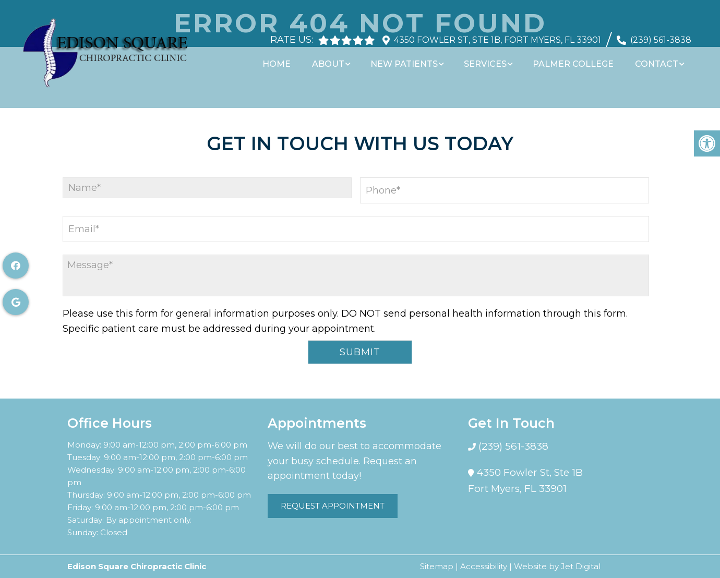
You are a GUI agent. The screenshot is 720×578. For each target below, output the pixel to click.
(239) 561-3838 (660, 35)
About (335, 59)
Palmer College (576, 59)
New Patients (409, 59)
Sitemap (436, 566)
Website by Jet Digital (557, 566)
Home (285, 59)
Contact (658, 59)
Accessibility (483, 566)
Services (490, 59)
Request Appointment (333, 506)
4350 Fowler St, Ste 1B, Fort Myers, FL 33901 (497, 35)
